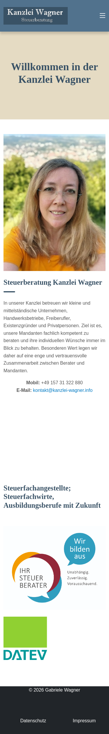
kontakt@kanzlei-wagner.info (63, 390)
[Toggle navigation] (103, 15)
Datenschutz (33, 720)
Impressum (84, 720)
